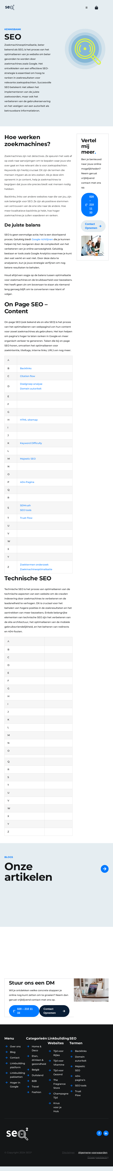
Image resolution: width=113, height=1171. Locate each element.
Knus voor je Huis (57, 1107)
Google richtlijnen (42, 239)
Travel (35, 1086)
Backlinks (25, 368)
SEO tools (80, 1085)
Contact (15, 1057)
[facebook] (99, 1133)
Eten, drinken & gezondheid (39, 1060)
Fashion (36, 1092)
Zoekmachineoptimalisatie (36, 569)
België (35, 1069)
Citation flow (27, 376)
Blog (12, 1052)
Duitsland (37, 1075)
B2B (34, 1081)
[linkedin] (106, 1133)
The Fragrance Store (59, 1084)
